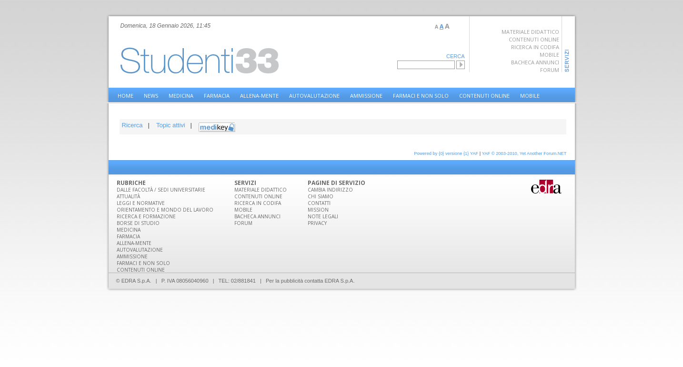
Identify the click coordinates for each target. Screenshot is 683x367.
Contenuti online (534, 39)
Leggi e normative (141, 203)
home (125, 95)
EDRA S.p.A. (340, 281)
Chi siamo (320, 196)
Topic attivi (170, 125)
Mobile (549, 54)
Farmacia (217, 95)
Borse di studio (138, 223)
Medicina (181, 95)
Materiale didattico (530, 31)
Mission (318, 209)
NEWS (151, 95)
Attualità (128, 196)
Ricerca (132, 125)
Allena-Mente (259, 95)
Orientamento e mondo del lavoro (165, 209)
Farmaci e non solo (421, 95)
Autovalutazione (314, 95)
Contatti (319, 203)
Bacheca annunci (535, 62)
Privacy (317, 223)
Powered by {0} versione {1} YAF (446, 153)
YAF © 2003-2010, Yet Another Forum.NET (524, 153)
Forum (549, 69)
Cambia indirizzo (330, 189)
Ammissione (366, 95)
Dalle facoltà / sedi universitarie (161, 189)
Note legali (323, 216)
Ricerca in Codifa (535, 47)
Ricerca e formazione (146, 216)
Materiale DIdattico (260, 189)
